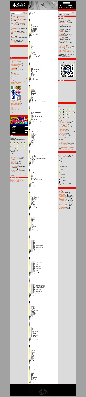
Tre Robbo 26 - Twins (33, 264)
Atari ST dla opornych (14, 74)
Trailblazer (31, 221)
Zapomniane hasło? (62, 7)
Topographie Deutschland (34, 197)
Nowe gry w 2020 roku (14, 66)
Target (30, 50)
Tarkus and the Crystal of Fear (35, 55)
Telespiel (31, 76)
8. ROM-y (61, 169)
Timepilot (31, 162)
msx (70, 112)
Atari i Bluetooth (61, 192)
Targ (30, 48)
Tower (30, 208)
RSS (25, 13)
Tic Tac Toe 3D (32, 139)
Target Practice (32, 52)
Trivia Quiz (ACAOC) (33, 320)
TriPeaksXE (31, 311)
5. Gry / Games (61, 48)
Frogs (12, 159)
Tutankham (31, 362)
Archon (12, 168)
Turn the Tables (32, 360)
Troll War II (31, 329)
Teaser (31, 66)
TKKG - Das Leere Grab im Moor (35, 178)
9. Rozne (61, 171)
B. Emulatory (62, 172)
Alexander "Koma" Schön (63, 134)
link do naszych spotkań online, (64, 61)
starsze (26, 78)
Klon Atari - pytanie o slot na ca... (64, 38)
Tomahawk (31, 187)
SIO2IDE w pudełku (62, 207)
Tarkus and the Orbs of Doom (35, 56)
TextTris (31, 113)
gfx (74, 109)
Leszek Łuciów (61, 130)
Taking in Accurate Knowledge (35, 33)
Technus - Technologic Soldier (35, 69)
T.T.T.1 (30, 348)
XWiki (12, 108)
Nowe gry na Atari (62, 35)
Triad (30, 305)
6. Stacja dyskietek (63, 166)
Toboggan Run (32, 184)
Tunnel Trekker (32, 352)
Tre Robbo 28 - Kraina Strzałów (35, 266)
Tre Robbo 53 (32, 292)
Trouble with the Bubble (34, 339)
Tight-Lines (31, 146)
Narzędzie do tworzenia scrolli (16, 62)
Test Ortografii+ (32, 91)
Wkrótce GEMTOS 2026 (15, 21)
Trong (30, 338)
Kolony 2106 (13, 164)
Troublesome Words (33, 340)
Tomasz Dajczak (61, 123)
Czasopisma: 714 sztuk (14, 100)
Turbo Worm (31, 356)
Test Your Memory (32, 92)
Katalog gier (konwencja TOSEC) (16, 153)
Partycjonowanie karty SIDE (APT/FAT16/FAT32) (19, 71)
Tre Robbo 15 (32, 252)
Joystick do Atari (61, 197)
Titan (30, 173)
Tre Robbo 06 (32, 243)
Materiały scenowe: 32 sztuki (15, 101)
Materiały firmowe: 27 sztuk (15, 102)
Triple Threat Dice (32, 313)
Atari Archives (13, 110)
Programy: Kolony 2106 (63, 144)
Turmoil (31, 359)
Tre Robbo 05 (32, 242)
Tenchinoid (31, 80)
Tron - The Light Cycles (33, 335)
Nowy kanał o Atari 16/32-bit (15, 28)
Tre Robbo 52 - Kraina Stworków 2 (35, 291)
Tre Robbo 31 (32, 269)
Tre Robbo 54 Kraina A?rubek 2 (35, 293)
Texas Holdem (32, 111)
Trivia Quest (31, 319)
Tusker (31, 361)
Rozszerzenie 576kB (62, 204)
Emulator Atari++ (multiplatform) (16, 82)
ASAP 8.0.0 (13, 41)
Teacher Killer (32, 65)
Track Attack (32, 217)
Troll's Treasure (32, 333)
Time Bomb (31, 154)
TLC (30, 180)
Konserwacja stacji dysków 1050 (16, 64)
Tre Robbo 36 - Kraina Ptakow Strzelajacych (37, 274)
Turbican (31, 354)
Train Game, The (32, 227)
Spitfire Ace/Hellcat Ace (14, 166)
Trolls (30, 330)
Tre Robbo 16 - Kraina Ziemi (34, 253)
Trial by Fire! (32, 306)
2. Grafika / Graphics (62, 45)
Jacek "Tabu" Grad (62, 133)
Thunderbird (32, 136)
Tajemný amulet (32, 30)
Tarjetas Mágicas (32, 54)
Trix (30, 326)
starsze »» (25, 43)
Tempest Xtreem (32, 78)
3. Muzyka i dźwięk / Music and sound (65, 46)
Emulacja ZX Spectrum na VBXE (16, 69)
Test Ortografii (32, 90)
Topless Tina (32, 196)
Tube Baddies (32, 349)
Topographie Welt (32, 199)
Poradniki (11, 59)
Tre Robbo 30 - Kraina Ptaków (35, 268)
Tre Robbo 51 (32, 290)
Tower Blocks (32, 209)
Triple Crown (32, 312)
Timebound (31, 161)
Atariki (12, 107)
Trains (30, 228)
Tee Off (31, 72)
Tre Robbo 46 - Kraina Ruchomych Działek (37, 285)
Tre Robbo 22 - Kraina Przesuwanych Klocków (37, 260)
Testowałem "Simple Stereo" (63, 198)
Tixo (30, 177)
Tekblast (31, 73)
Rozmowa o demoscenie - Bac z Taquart (17, 19)
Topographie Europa (33, 198)
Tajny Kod (31, 32)
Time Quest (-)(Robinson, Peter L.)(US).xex (38, 158)
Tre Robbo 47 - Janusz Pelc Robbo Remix (37, 286)
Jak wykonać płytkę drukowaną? (64, 202)
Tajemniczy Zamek (33, 28)
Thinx (30, 123)
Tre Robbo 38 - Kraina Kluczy (34, 276)
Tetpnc (31, 95)
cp (74, 107)
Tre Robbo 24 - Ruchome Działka (35, 262)
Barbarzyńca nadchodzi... (15, 37)
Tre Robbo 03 (32, 240)
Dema (68, 14)
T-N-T (30, 181)
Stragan (59, 141)
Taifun (30, 25)
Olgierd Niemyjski (62, 137)
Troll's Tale (31, 332)
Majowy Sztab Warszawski (63, 28)
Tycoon (31, 376)
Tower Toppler (32, 210)
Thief (30, 118)
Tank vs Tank (32, 44)
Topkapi (31, 195)
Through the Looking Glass (34, 131)
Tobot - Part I (32, 185)
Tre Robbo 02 (32, 239)
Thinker (31, 120)
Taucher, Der (32, 58)
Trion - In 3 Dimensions (33, 310)
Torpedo (31, 202)
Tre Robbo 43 (32, 282)
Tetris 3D (31, 98)
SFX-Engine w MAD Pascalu (15, 61)
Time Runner (32, 159)
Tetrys (30, 109)
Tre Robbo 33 (32, 271)
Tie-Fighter (31, 140)
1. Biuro (61, 158)
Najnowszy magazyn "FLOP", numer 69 (17, 25)
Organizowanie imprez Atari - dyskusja (16, 179)
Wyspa (12, 167)
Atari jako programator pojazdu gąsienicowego (18, 35)
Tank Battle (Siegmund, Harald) (35, 38)
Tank (30, 36)
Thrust (30, 132)
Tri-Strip (31, 315)
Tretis (30, 304)
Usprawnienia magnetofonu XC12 (16, 63)
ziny (67, 117)
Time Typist (31, 160)
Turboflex (31, 357)
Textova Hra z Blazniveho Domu (35, 112)
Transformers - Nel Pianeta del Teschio (36, 230)
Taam (30, 14)
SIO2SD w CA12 (62, 194)
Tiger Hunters (32, 143)
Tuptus (31, 353)
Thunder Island (32, 135)
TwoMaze (31, 375)
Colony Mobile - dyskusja (14, 181)
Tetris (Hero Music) (33, 102)
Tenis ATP (31, 81)
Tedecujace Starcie (33, 71)
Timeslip (31, 164)
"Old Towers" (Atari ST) (14, 157)
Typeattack (31, 378)
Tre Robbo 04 (32, 241)
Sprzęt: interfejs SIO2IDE (63, 149)
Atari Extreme (13, 40)
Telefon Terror (32, 74)
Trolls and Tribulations (33, 331)
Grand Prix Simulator (14, 173)
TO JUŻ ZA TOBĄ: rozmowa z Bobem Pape (66, 131)
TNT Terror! (31, 182)
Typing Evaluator (32, 379)
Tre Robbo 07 (32, 244)
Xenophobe (13, 163)
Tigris (30, 147)
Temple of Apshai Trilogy (34, 79)
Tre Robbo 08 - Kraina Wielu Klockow (36, 245)
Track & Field (32, 216)
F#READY (61, 125)
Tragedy (31, 220)
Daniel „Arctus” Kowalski (63, 126)
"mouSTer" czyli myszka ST (63, 142)
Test (30, 88)
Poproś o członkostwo (69, 7)
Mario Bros (12, 162)
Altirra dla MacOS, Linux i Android (64, 22)
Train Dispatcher (32, 226)
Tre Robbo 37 (32, 275)
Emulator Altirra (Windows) (15, 83)
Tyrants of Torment (33, 382)
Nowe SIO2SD (61, 193)
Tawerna (31, 59)
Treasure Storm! (32, 297)
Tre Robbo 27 (32, 265)
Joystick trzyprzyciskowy (63, 200)
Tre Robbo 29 (32, 267)
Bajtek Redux (13, 105)
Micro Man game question (63, 19)
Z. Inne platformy (62, 180)
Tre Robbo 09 (32, 246)
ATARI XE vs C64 (62, 36)
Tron (30, 334)
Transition (31, 231)
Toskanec (31, 203)
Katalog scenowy (61, 106)
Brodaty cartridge (13, 31)
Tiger (30, 141)
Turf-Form (31, 358)
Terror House (32, 87)
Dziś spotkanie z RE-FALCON (16, 38)
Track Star (31, 218)
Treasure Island (32, 296)
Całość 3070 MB (14, 151)
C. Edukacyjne (62, 174)
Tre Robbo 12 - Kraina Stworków (35, 249)
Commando (13, 161)
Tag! (30, 23)
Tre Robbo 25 (32, 263)
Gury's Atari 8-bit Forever (15, 109)
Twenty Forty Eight (33, 369)
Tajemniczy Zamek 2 (33, 29)
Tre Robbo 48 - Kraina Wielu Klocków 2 (36, 287)
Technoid (31, 68)
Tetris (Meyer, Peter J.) (33, 103)
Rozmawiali (60, 120)
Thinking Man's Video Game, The (35, 121)
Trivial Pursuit (32, 325)
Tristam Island (32, 314)
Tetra (30, 96)
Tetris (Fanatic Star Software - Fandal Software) (38, 101)
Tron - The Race (32, 336)
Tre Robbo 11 (32, 248)
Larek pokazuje (13, 68)
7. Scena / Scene (62, 49)
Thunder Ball (32, 133)
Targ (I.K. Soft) (32, 49)
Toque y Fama (32, 201)
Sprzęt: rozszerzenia (62, 145)
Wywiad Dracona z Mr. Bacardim (64, 122)
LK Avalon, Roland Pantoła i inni (64, 40)
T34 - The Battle (32, 13)
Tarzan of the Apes (33, 57)
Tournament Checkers (33, 207)
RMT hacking (61, 27)
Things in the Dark (33, 119)
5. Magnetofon (62, 164)
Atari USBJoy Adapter (62, 143)
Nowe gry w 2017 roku (14, 67)
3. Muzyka (61, 161)
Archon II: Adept (13, 165)
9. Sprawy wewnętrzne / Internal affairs (65, 51)
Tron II (30, 337)
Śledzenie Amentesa (62, 129)
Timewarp (31, 165)
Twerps (31, 370)
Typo (30, 380)
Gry (61, 14)
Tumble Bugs (32, 350)
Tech (30, 67)
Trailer (30, 222)
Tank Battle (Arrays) (33, 37)
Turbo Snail (31, 355)
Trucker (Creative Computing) (35, 341)
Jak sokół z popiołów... (14, 42)
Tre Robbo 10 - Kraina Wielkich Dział (36, 247)
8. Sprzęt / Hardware (62, 50)
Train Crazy (31, 225)
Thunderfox (31, 137)
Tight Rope (31, 145)
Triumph (31, 317)
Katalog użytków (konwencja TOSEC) (64, 183)
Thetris (31, 117)
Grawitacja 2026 (61, 30)
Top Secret (31, 194)
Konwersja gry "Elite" (62, 41)
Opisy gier (12, 156)
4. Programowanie (62, 163)
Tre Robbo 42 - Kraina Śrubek (35, 281)
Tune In (31, 351)
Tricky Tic (31, 307)
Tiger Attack (31, 142)
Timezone (31, 166)
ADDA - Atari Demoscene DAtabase (64, 105)
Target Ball (31, 51)
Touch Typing (32, 205)
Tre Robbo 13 (32, 250)
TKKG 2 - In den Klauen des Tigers (35, 179)
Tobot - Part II (32, 186)
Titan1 (30, 174)
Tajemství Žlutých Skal (33, 31)
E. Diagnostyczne (62, 177)
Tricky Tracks (32, 308)
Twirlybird (31, 373)
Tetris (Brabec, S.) (32, 99)
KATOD (60, 127)
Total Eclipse (32, 204)
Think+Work (31, 122)
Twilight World (32, 371)
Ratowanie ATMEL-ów (62, 195)
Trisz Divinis (31, 316)
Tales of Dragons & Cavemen (34, 34)
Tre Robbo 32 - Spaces (33, 270)
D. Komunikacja (62, 175)
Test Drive (31, 89)
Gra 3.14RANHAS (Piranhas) (64, 20)
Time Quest (31, 157)
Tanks (30, 45)
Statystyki (12, 182)
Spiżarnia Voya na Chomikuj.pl (16, 104)
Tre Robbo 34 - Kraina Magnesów (35, 272)
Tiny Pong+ (31, 172)
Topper (31, 200)
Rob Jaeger (61, 132)
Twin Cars (31, 372)
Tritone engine (13, 75)
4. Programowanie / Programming (64, 47)
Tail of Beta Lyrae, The (33, 26)
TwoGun (31, 374)
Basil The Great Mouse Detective (16, 170)
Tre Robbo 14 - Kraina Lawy (34, 251)
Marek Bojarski (61, 136)
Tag (30, 22)
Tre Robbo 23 (32, 261)
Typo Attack (31, 381)
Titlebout (31, 176)
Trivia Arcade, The (32, 318)
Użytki (64, 14)
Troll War (31, 328)
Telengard (31, 75)
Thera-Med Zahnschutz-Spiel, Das (35, 116)
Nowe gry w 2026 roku (14, 60)
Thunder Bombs (32, 134)
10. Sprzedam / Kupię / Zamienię (64, 52)
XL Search (12, 112)
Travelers (31, 237)
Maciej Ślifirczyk (61, 135)
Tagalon (31, 24)
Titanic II (31, 175)
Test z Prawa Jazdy (33, 93)
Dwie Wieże (13, 169)
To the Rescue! (32, 183)
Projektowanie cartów (62, 196)
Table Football (32, 15)
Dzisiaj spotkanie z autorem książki (16, 32)
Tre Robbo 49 (32, 288)
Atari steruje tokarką (62, 208)
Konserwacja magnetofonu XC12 (16, 65)
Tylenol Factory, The (33, 377)
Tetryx (30, 110)
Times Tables (32, 163)
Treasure (31, 294)
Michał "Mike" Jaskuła (62, 124)
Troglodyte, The (32, 327)
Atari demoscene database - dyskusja (16, 180)
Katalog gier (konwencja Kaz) (15, 137)
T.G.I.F (30, 114)
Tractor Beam (32, 219)
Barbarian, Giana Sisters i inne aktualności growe (19, 16)
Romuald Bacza (61, 128)
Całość (61, 184)
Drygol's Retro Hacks (14, 111)
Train (30, 223)
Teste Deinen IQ (32, 94)
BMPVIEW (12, 73)
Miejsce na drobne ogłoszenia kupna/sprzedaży (67, 147)
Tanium (31, 35)
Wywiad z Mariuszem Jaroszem (64, 121)
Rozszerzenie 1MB (62, 199)
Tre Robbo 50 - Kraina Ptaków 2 (35, 289)
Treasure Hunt (32, 295)
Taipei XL (31, 27)
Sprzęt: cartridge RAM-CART (64, 146)
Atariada (60, 25)
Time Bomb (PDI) (32, 156)
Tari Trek (31, 53)
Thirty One (31, 124)
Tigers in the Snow (33, 144)
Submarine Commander (15, 158)
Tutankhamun (32, 363)
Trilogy (31, 309)
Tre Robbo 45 (32, 284)
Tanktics (31, 46)
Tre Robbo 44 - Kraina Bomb (34, 283)
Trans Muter (31, 229)
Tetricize (31, 97)
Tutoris (31, 364)
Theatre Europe (32, 115)
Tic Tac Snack (32, 138)
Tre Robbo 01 (32, 238)
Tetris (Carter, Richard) (33, 100)
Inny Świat (12, 172)
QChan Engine (13, 76)
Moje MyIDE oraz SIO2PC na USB (64, 201)
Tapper (31, 47)
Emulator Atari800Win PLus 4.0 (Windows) (18, 81)
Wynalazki (60, 189)
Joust (11, 160)
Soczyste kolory (61, 205)
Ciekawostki (61, 33)
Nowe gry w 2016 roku (14, 70)
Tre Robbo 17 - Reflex (33, 254)
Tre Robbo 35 (32, 273)
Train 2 (31, 224)
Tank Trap (31, 43)
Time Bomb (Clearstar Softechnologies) (36, 155)
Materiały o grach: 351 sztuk (15, 103)
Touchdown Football (33, 206)
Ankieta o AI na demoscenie (15, 26)
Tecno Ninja (31, 70)
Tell (30, 77)
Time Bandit (31, 153)
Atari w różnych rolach (62, 206)
